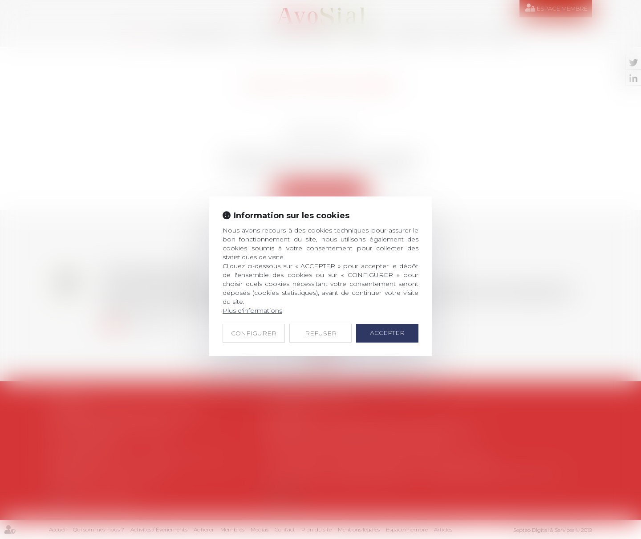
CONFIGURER (253, 333)
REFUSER (321, 333)
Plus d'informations (252, 310)
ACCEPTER (387, 333)
